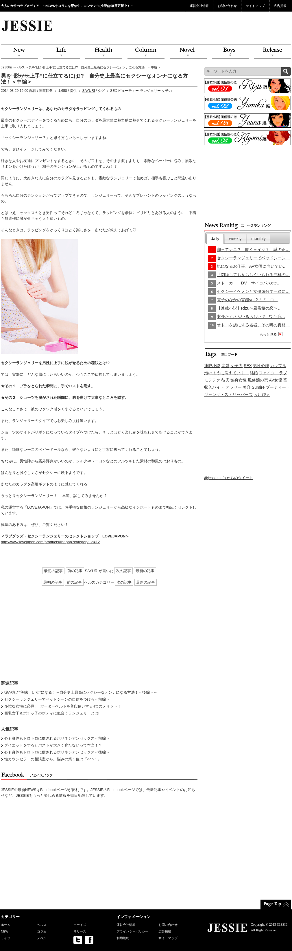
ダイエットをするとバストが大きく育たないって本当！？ (53, 745)
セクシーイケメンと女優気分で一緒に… (253, 291)
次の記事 (123, 571)
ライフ (5, 938)
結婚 (254, 373)
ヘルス (20, 67)
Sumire (258, 387)
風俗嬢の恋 (258, 380)
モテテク (212, 380)
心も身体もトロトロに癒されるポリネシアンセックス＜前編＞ (57, 738)
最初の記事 (53, 571)
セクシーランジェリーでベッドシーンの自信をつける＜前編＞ (57, 699)
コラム (42, 931)
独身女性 (238, 380)
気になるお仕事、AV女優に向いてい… (252, 266)
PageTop (275, 904)
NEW (19, 52)
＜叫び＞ (262, 394)
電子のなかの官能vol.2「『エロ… (247, 299)
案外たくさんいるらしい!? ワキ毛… (251, 316)
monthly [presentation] (258, 238)
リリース (79, 931)
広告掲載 (280, 6)
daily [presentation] (215, 238)
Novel (188, 52)
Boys (230, 52)
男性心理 (261, 365)
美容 (247, 387)
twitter (77, 940)
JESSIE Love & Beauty (27, 25)
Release (272, 52)
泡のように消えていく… (226, 373)
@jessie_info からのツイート (228, 478)
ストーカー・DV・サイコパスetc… (249, 283)
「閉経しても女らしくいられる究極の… (253, 274)
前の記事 (74, 571)
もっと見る (272, 334)
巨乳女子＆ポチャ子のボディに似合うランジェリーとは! (51, 713)
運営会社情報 (199, 6)
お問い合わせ (227, 6)
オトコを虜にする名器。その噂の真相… (253, 325)
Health (103, 52)
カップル (278, 365)
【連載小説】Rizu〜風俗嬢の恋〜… (249, 308)
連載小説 (212, 365)
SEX (248, 365)
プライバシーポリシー (132, 931)
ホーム (5, 924)
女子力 (236, 365)
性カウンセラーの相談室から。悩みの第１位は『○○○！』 (52, 759)
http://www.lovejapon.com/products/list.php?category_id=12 (50, 542)
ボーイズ (79, 924)
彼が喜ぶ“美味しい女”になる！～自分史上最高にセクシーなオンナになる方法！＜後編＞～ (80, 692)
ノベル (42, 938)
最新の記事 (145, 571)
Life (61, 52)
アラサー (234, 387)
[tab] (215, 239)
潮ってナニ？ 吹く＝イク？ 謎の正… (253, 249)
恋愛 (225, 365)
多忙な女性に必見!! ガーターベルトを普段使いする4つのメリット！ (62, 706)
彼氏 (225, 380)
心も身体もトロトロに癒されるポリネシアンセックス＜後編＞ (57, 752)
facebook (89, 940)
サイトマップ (255, 6)
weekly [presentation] (235, 238)
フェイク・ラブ (273, 373)
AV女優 (275, 380)
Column (146, 52)
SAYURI (88, 91)
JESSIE (6, 67)
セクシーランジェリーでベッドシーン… (253, 258)
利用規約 (123, 938)
